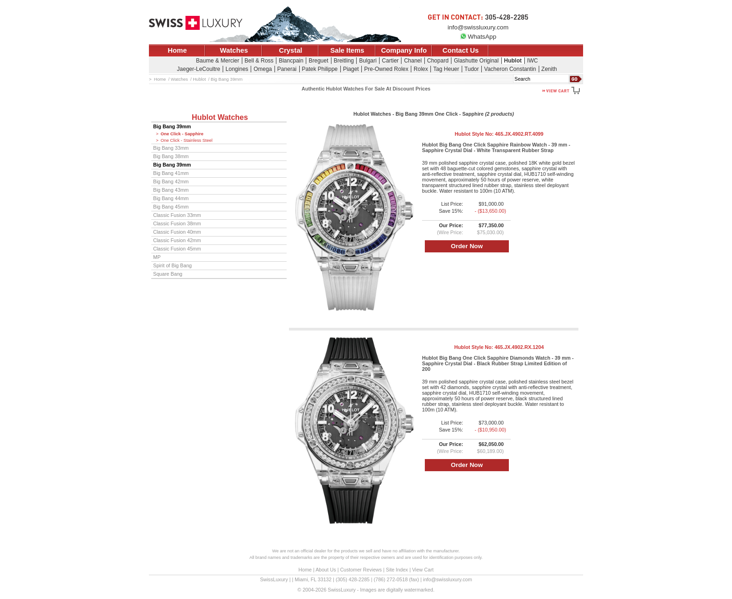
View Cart (423, 569)
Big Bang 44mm (171, 198)
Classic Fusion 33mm (177, 215)
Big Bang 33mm (171, 148)
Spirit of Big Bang (172, 265)
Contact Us (461, 50)
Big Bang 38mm (171, 156)
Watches (234, 50)
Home (177, 50)
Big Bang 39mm (172, 126)
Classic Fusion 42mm (177, 240)
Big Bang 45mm (171, 206)
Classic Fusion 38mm (177, 223)
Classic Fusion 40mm (177, 232)
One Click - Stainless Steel (186, 140)
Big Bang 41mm (171, 173)
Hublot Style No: (499, 134)
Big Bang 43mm (171, 190)
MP (157, 257)
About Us (326, 569)
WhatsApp (478, 36)
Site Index (397, 569)
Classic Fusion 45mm (177, 248)
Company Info (404, 50)
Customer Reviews (360, 569)
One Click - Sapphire (182, 134)
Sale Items (347, 50)
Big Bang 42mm (171, 181)
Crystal (291, 50)
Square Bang (168, 274)
